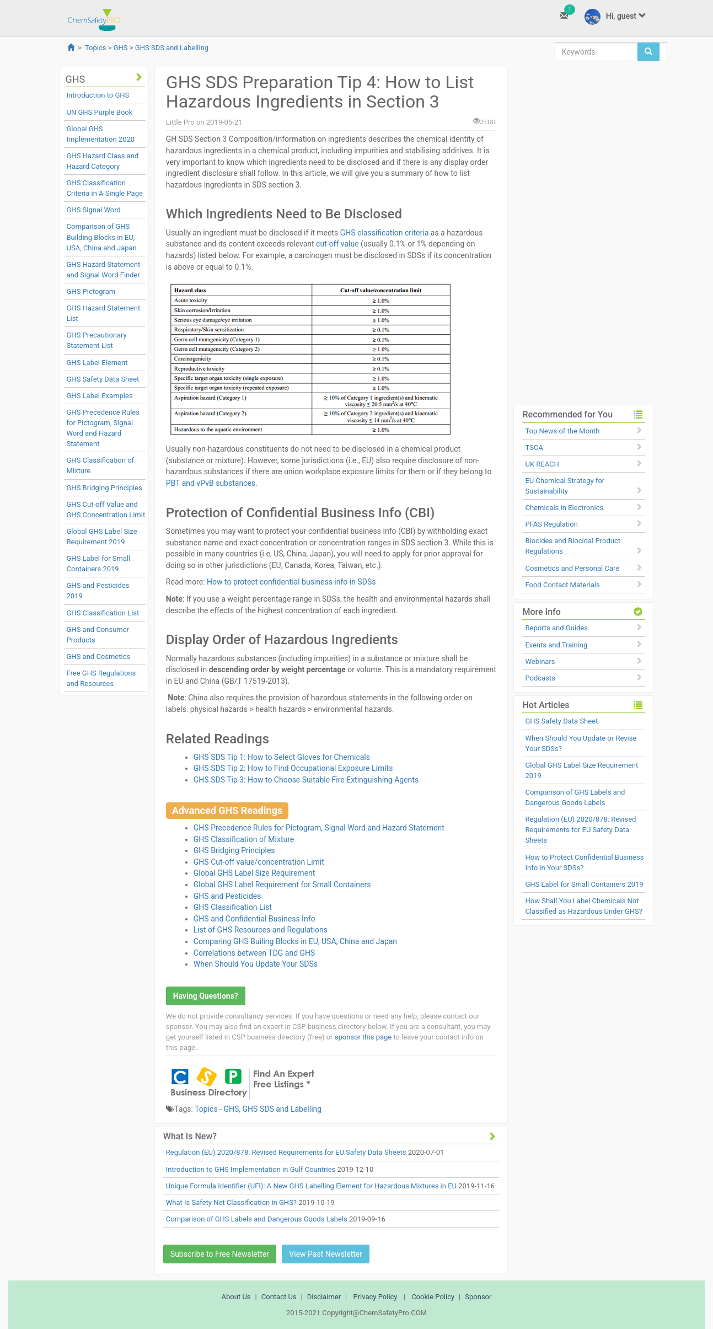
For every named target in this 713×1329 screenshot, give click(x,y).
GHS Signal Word (94, 210)
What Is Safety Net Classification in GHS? (231, 1202)
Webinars (540, 661)
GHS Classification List (103, 613)
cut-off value (337, 243)
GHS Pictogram (91, 291)
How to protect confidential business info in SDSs (291, 581)
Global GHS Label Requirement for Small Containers (282, 884)
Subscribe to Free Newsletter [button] (219, 1254)
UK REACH (542, 464)
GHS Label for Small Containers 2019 (584, 884)
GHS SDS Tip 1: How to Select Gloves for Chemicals (282, 757)
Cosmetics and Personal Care (572, 568)
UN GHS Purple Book (100, 112)
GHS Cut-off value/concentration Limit (259, 862)
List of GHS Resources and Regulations (261, 929)
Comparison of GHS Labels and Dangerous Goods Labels (256, 1219)
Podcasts (540, 678)
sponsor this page (363, 1037)
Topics (95, 48)
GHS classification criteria (385, 232)
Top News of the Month (562, 431)
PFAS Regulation (551, 524)
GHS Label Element (97, 362)
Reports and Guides (556, 628)
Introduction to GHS (98, 95)
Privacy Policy (375, 1297)
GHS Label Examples (100, 396)
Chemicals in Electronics (564, 507)
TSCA (534, 447)
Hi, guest (615, 17)
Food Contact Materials (562, 585)
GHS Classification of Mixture (244, 839)
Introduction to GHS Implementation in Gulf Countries (251, 1169)
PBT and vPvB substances (210, 483)
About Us (236, 1297)
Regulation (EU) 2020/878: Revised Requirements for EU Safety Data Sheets (286, 1152)
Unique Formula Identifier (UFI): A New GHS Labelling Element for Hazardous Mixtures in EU (311, 1186)
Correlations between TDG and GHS (254, 952)
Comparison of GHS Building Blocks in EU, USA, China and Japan (102, 236)
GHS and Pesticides (227, 896)
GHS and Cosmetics (99, 656)
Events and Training (556, 645)
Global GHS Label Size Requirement (254, 873)
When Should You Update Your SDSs (256, 964)
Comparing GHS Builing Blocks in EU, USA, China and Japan (295, 941)
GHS (121, 48)
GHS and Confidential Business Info (254, 918)
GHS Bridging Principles (104, 488)
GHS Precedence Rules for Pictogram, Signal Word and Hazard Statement (319, 827)
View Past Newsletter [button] (325, 1254)
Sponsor (478, 1297)
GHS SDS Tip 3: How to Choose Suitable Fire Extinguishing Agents (306, 779)
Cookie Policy (432, 1297)
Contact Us (279, 1297)
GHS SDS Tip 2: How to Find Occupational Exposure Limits (293, 768)
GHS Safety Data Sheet (103, 379)
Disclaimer (324, 1297)
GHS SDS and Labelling (171, 48)
